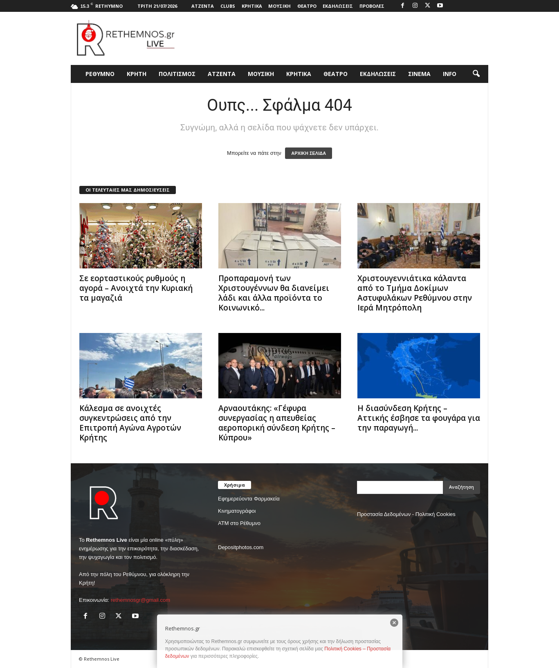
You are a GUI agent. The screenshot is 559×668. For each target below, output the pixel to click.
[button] (476, 74)
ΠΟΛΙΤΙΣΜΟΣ (177, 74)
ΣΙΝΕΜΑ (419, 74)
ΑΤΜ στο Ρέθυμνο (239, 523)
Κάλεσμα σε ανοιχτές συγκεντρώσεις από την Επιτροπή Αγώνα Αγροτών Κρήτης (130, 423)
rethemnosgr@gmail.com (140, 600)
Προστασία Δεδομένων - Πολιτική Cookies (406, 514)
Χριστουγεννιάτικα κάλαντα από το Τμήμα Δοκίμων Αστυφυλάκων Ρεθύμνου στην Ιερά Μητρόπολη (414, 293)
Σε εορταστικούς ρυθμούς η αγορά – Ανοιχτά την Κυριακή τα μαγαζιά (136, 288)
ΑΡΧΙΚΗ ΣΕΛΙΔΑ (308, 153)
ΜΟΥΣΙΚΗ (279, 6)
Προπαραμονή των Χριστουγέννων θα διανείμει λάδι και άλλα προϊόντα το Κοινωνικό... (273, 293)
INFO (449, 74)
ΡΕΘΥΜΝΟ (99, 74)
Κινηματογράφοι (237, 511)
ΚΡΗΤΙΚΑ (252, 6)
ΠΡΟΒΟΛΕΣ (371, 6)
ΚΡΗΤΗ (136, 74)
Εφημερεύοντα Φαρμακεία (249, 499)
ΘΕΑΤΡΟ (307, 6)
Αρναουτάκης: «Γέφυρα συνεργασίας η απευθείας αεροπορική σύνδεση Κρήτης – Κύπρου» (276, 423)
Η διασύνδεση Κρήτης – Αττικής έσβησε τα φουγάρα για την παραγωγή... (418, 418)
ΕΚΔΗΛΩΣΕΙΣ (338, 6)
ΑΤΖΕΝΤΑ (202, 6)
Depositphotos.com (240, 547)
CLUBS (227, 6)
